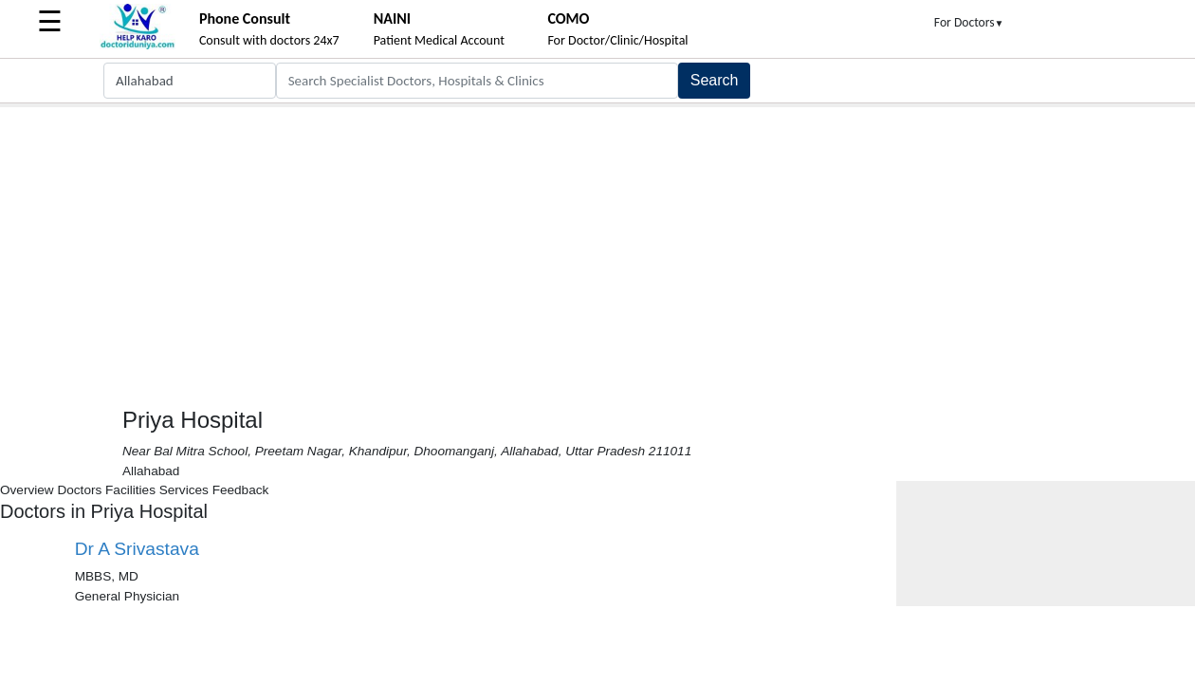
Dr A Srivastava (137, 549)
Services (184, 490)
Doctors (79, 490)
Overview (27, 490)
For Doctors (969, 22)
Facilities (130, 490)
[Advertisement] (597, 249)
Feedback (240, 490)
